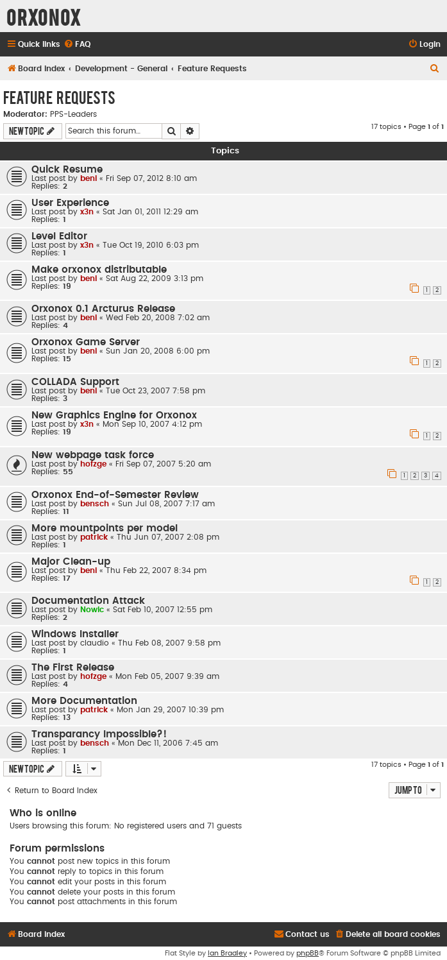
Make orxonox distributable (99, 270)
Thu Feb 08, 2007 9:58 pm (169, 643)
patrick (94, 537)
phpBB (307, 953)
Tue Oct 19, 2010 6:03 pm (151, 245)
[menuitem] (76, 44)
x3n (87, 212)
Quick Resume (67, 170)
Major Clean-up (70, 562)
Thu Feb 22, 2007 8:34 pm (156, 570)
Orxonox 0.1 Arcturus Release (103, 309)
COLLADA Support (75, 382)
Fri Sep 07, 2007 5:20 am (163, 464)
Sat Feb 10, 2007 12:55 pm (162, 609)
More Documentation (84, 701)
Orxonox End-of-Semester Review (115, 495)
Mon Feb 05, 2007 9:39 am (167, 676)
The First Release (72, 668)
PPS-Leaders (73, 114)
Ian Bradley (227, 953)
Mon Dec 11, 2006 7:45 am (168, 743)
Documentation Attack (88, 601)
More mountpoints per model (104, 528)
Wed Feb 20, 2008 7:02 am (158, 317)
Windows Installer (75, 634)
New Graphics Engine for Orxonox (114, 415)
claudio (94, 643)
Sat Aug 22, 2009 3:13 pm (154, 278)
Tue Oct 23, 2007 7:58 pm (155, 391)
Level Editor (59, 236)
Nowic (92, 609)
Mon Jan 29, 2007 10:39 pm (170, 710)
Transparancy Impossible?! (99, 734)
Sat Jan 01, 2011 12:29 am (150, 212)
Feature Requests (59, 97)
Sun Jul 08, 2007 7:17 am (166, 504)
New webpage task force (92, 455)
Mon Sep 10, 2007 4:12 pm (152, 424)
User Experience (70, 203)
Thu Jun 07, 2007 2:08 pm (168, 537)
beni (88, 178)
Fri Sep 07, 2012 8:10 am (151, 178)
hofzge (93, 464)
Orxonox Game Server (85, 342)
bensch (94, 504)
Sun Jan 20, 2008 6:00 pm (158, 351)
